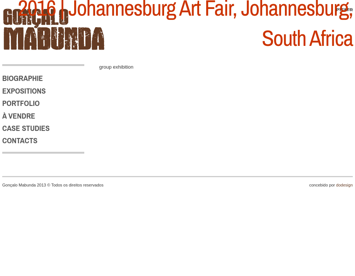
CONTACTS (19, 140)
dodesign (344, 185)
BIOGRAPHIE (22, 78)
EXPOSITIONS (24, 90)
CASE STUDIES (26, 128)
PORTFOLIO (21, 103)
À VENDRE (18, 115)
